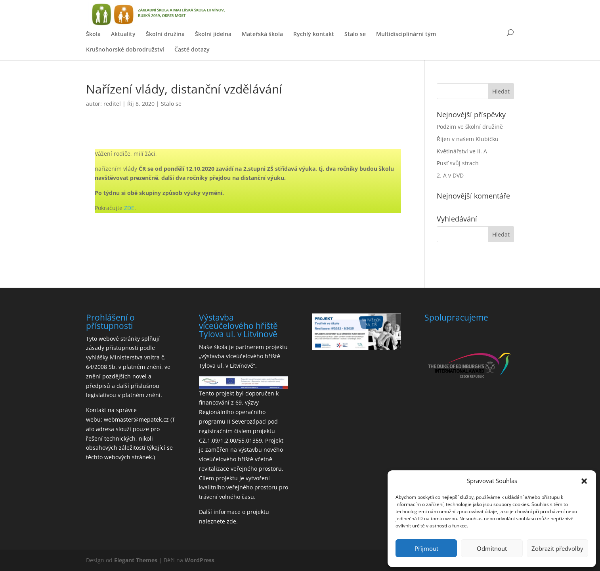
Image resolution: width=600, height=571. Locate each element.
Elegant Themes (135, 560)
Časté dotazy (192, 49)
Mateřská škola (262, 34)
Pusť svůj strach (458, 163)
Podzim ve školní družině (470, 126)
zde (231, 521)
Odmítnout (492, 548)
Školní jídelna (213, 34)
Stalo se (355, 34)
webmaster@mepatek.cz (136, 419)
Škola (93, 34)
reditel (112, 103)
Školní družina (165, 34)
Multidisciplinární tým (406, 34)
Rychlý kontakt (313, 34)
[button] (584, 481)
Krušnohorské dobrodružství (125, 49)
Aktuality (123, 34)
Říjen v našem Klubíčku (468, 139)
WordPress (199, 560)
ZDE (129, 208)
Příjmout (426, 548)
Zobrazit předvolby (557, 548)
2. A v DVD (450, 175)
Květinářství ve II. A (462, 151)
